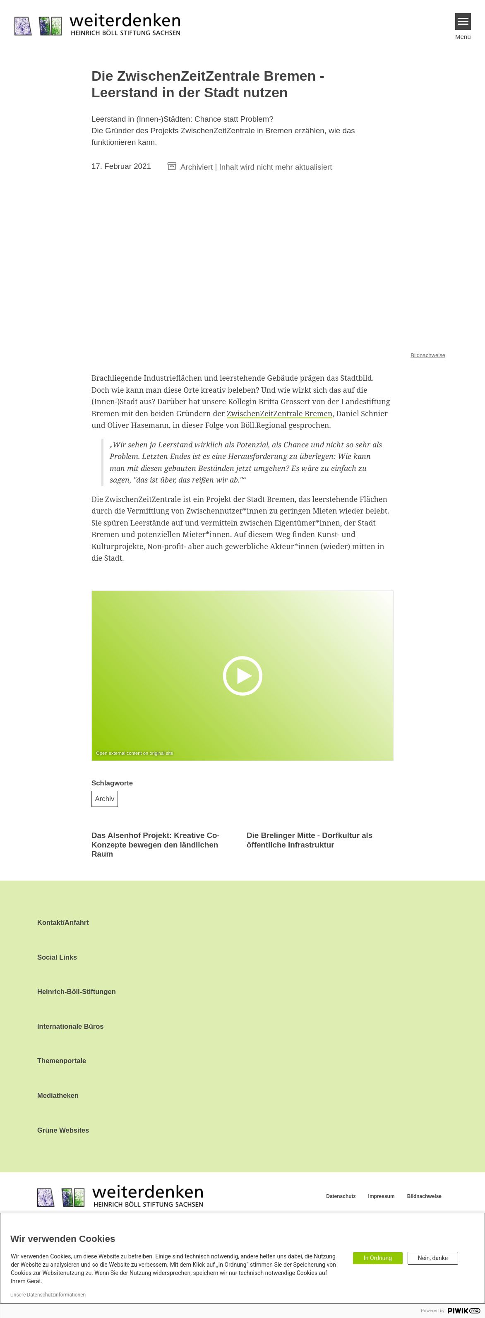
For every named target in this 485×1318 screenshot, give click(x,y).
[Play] (244, 675)
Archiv (105, 799)
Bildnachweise (428, 355)
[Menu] (463, 21)
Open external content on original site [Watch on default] (134, 753)
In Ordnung (378, 1258)
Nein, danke (433, 1258)
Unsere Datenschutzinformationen (48, 1295)
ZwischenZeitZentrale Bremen (280, 413)
